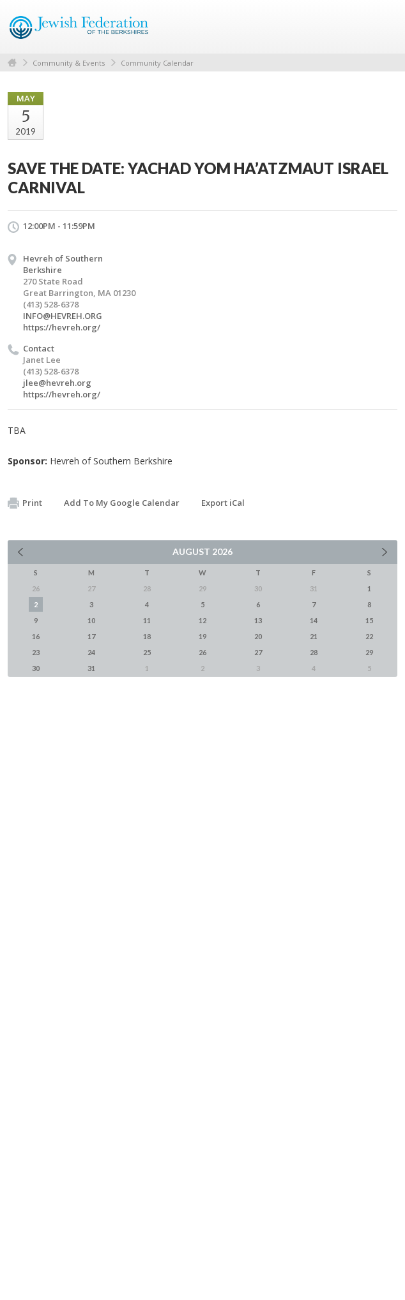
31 (91, 668)
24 (91, 652)
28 (313, 652)
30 (36, 668)
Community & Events (69, 63)
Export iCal (223, 502)
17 (91, 636)
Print (25, 503)
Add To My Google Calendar (122, 502)
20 (258, 636)
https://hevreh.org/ (61, 327)
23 (36, 652)
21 (313, 636)
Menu (382, 26)
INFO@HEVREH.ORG (62, 315)
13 (258, 620)
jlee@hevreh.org (57, 382)
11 (147, 620)
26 (202, 652)
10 (91, 620)
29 (369, 652)
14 (313, 620)
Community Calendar (157, 63)
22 (369, 636)
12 (202, 620)
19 (202, 636)
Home (12, 63)
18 (147, 636)
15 (369, 620)
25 (147, 652)
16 (36, 636)
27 (258, 652)
